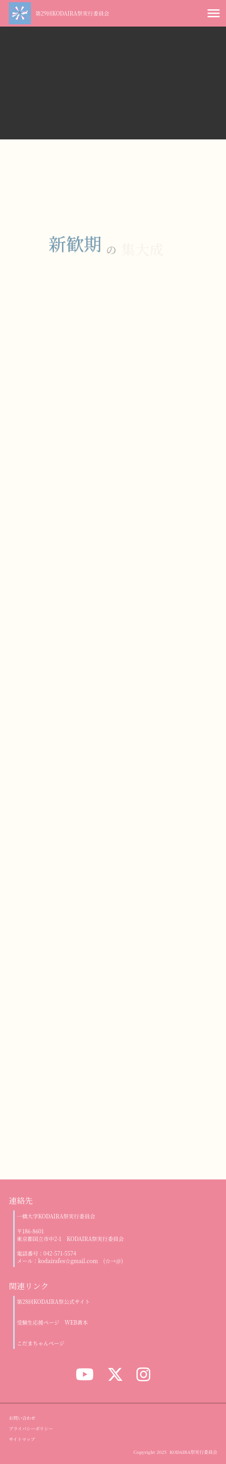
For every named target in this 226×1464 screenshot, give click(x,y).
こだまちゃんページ (41, 1343)
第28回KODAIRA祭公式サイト (53, 1301)
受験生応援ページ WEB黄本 (52, 1322)
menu (214, 13)
